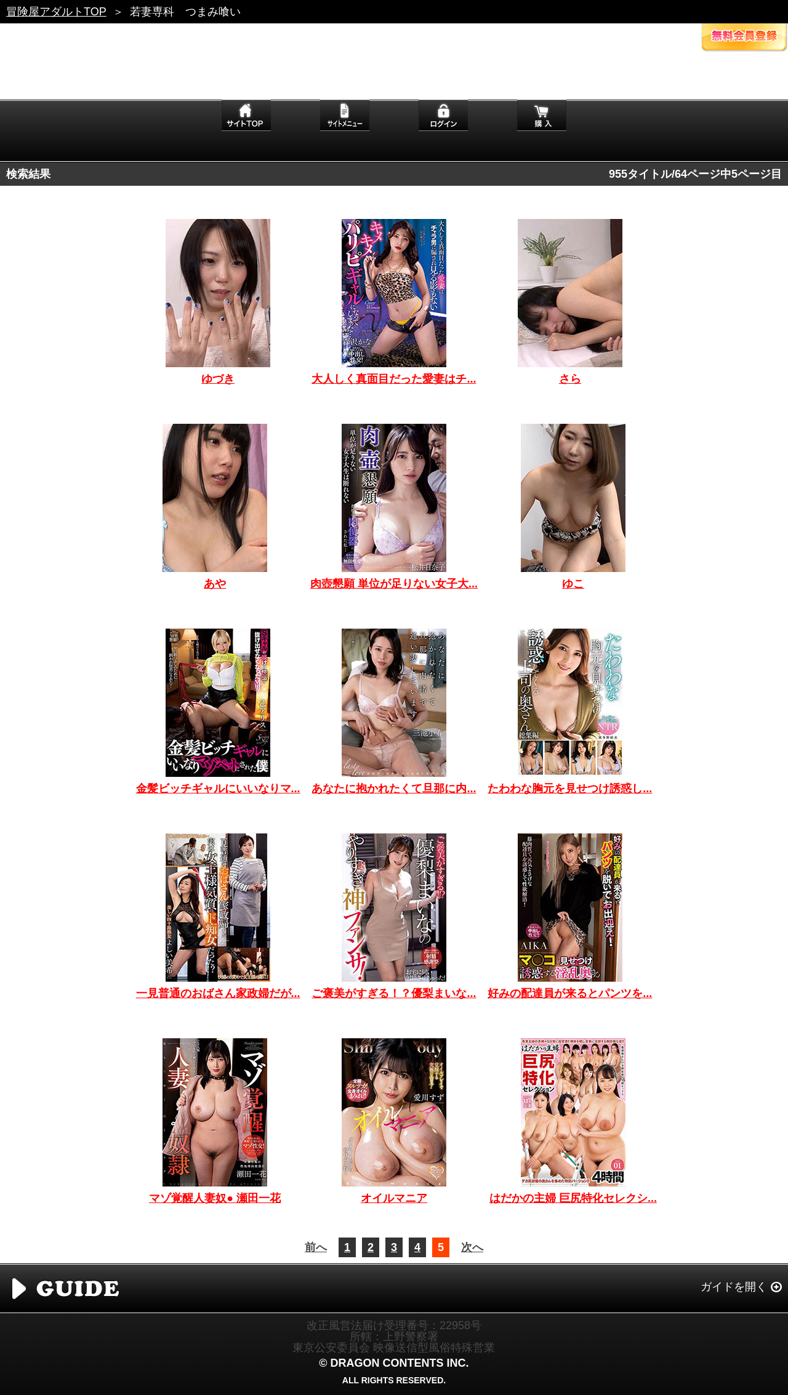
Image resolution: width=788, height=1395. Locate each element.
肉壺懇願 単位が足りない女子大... (394, 584)
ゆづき (218, 379)
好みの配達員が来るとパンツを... (570, 993)
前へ (316, 1247)
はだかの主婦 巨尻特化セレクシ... (573, 1198)
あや (215, 584)
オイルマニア (394, 1198)
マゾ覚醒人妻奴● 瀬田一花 (215, 1198)
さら (570, 379)
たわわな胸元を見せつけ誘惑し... (570, 788)
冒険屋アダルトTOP (56, 12)
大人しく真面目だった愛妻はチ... (394, 379)
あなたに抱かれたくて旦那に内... (394, 788)
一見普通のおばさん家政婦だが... (218, 993)
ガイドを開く (734, 1287)
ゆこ (573, 584)
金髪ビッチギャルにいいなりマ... (218, 788)
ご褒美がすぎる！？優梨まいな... (394, 993)
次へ (472, 1247)
